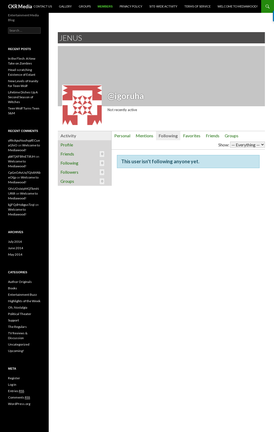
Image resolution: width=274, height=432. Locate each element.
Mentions (144, 135)
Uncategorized (18, 344)
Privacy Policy (131, 6)
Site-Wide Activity (163, 6)
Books (12, 288)
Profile (66, 144)
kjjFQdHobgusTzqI (21, 205)
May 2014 (15, 254)
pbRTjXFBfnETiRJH (21, 156)
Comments (19, 397)
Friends (82, 154)
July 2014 (15, 242)
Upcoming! (16, 351)
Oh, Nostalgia (17, 307)
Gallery (65, 6)
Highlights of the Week (24, 301)
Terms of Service (197, 6)
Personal (122, 135)
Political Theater (19, 314)
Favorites (191, 135)
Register (14, 378)
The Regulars (17, 327)
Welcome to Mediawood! (238, 6)
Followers (82, 172)
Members (105, 6)
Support (13, 320)
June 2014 (15, 248)
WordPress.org (19, 404)
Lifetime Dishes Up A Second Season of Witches (23, 97)
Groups (85, 6)
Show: (223, 144)
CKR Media (20, 6)
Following (82, 163)
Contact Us (42, 6)
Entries (16, 391)
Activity (68, 135)
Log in (12, 384)
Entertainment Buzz (22, 295)
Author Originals (20, 282)
